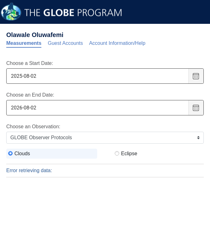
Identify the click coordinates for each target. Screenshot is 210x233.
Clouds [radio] (22, 153)
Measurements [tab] (23, 43)
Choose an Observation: (33, 126)
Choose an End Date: (30, 95)
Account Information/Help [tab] (117, 43)
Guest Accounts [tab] (65, 43)
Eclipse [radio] (129, 153)
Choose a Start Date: (29, 63)
